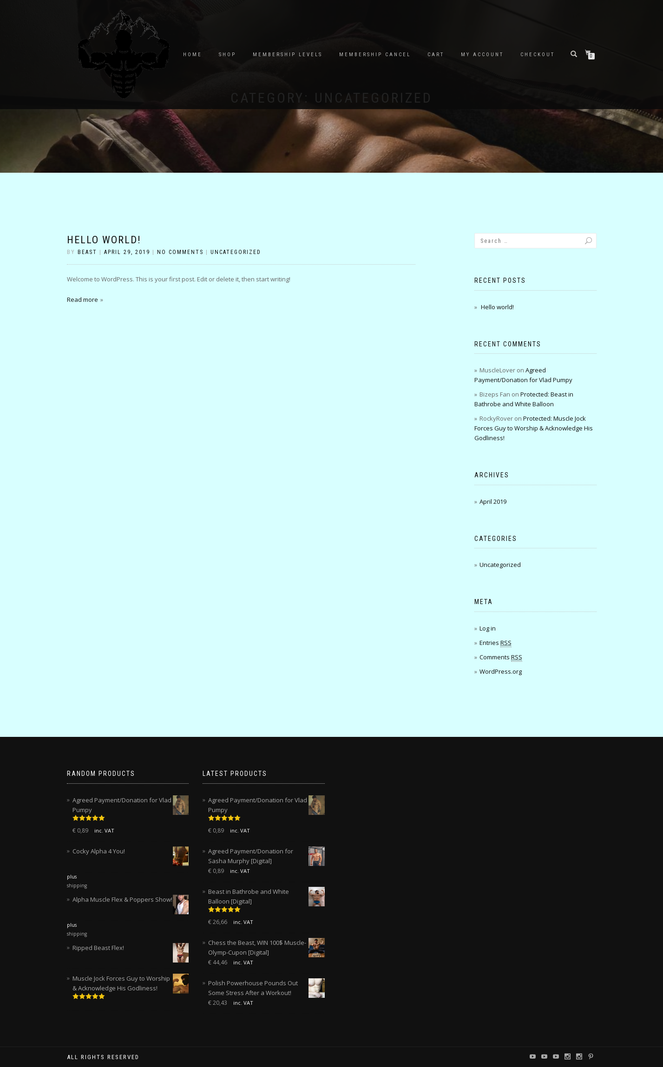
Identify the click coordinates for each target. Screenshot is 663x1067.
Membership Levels (287, 55)
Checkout (537, 55)
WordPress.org (500, 671)
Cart (435, 55)
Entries (495, 642)
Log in (487, 628)
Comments (500, 657)
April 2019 (492, 501)
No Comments (180, 252)
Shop (227, 55)
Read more (82, 299)
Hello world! (104, 240)
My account (482, 55)
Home (192, 55)
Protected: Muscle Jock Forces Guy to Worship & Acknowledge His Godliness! (533, 428)
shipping (77, 885)
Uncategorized (235, 252)
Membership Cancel (375, 55)
